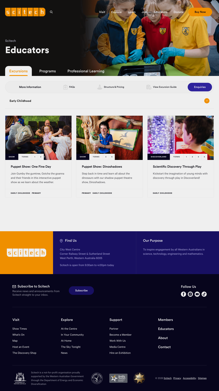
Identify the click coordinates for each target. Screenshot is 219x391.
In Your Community (72, 334)
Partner (114, 328)
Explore (67, 320)
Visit (15, 320)
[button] (102, 12)
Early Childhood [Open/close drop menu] (109, 100)
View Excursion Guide (164, 86)
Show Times (19, 328)
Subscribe (81, 290)
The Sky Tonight (71, 347)
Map (17, 341)
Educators (166, 329)
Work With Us (118, 340)
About (163, 338)
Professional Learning (85, 71)
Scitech (10, 41)
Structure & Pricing (114, 86)
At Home (66, 340)
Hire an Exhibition (120, 353)
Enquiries (200, 87)
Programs (47, 71)
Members (165, 320)
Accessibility (189, 378)
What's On (18, 334)
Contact (164, 347)
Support (116, 320)
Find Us (71, 240)
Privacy (177, 378)
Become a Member (121, 334)
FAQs (72, 86)
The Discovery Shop (24, 353)
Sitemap (202, 378)
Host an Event (20, 347)
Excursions (18, 71)
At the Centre (69, 328)
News (64, 353)
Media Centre (117, 347)
